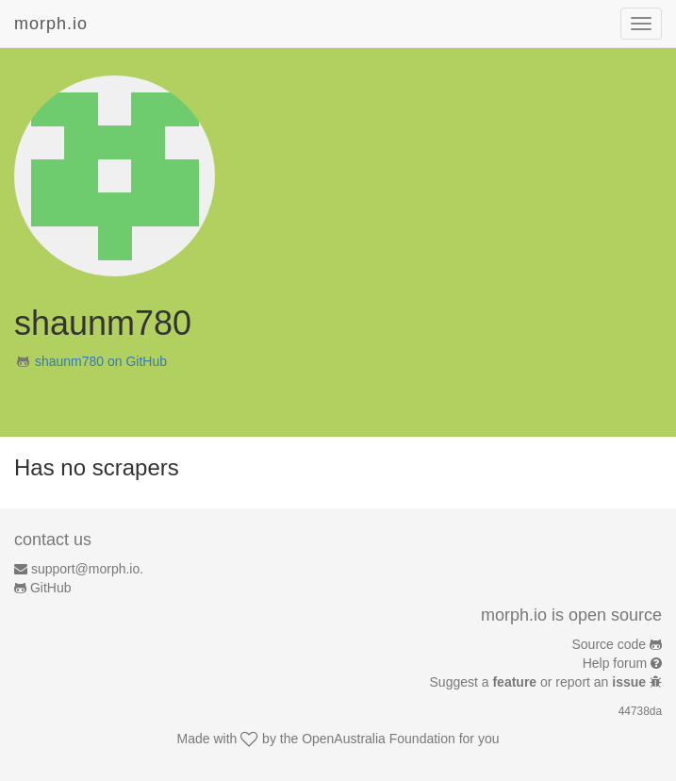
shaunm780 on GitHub (101, 361)
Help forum (615, 663)
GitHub (51, 587)
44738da (640, 711)
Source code (609, 644)
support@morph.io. (87, 568)
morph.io (51, 23)
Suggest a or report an (540, 682)
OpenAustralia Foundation (378, 738)
